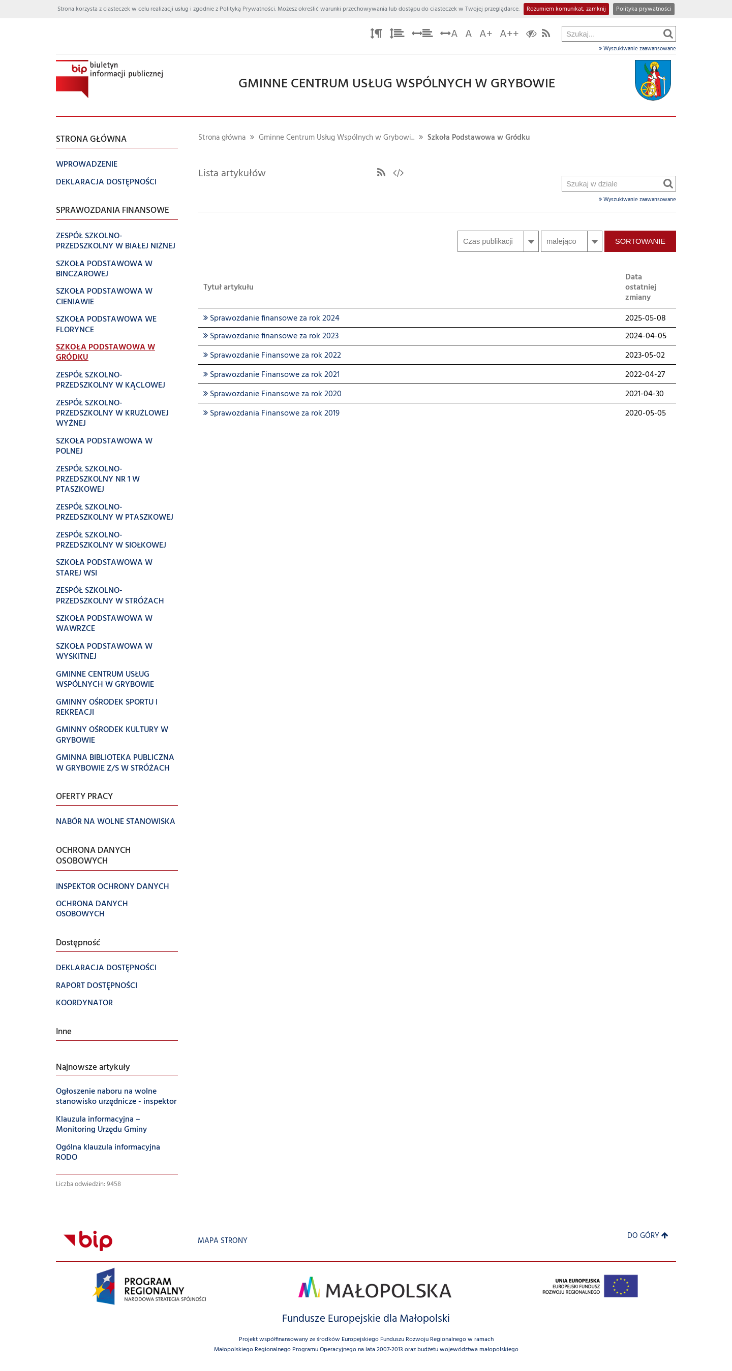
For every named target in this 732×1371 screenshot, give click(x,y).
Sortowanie (640, 241)
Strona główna (222, 138)
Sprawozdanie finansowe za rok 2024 (271, 318)
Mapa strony (223, 1241)
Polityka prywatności (644, 9)
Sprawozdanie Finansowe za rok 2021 (271, 374)
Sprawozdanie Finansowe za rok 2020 (272, 394)
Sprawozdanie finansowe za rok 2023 (271, 336)
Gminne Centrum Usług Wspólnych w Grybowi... (336, 138)
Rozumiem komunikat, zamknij (566, 9)
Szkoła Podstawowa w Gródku (479, 138)
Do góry (647, 1236)
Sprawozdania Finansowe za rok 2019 (271, 413)
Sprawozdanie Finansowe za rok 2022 (272, 355)
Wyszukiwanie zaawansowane (637, 48)
